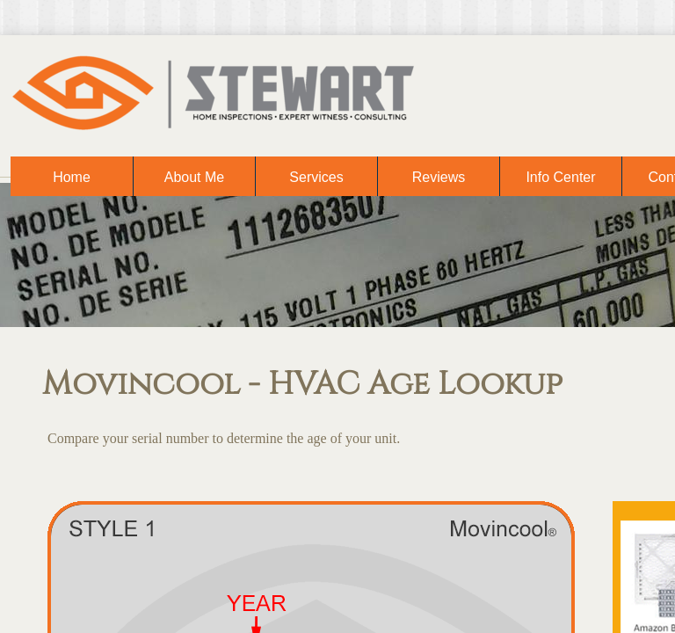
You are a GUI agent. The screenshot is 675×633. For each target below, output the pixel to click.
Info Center (560, 177)
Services (316, 177)
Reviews (438, 177)
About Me (194, 177)
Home (72, 177)
